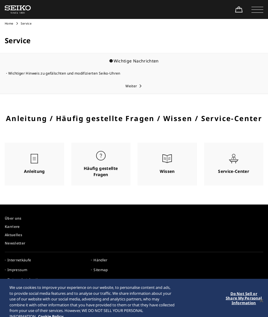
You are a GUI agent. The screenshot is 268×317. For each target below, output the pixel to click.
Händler (100, 260)
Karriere (12, 226)
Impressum (17, 269)
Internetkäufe (19, 260)
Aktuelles (13, 234)
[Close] (261, 303)
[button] (257, 9)
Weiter (131, 85)
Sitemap (100, 269)
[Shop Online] (239, 9)
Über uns (13, 218)
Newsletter (15, 243)
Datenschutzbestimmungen (31, 279)
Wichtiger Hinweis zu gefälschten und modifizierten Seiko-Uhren (64, 73)
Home (9, 23)
